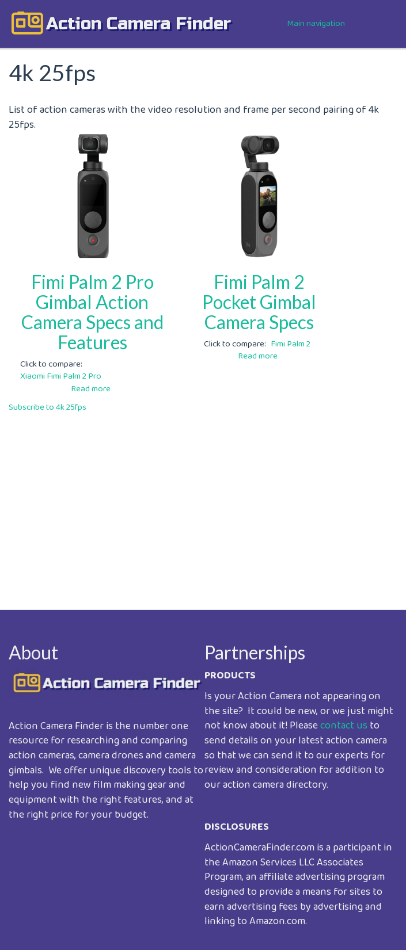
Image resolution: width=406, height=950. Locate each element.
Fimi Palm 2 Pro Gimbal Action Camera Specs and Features (92, 312)
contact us (343, 726)
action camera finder (138, 23)
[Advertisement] (203, 502)
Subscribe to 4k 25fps (47, 407)
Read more (91, 389)
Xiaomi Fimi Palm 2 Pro (60, 376)
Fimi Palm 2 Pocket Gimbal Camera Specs (259, 301)
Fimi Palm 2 (290, 344)
